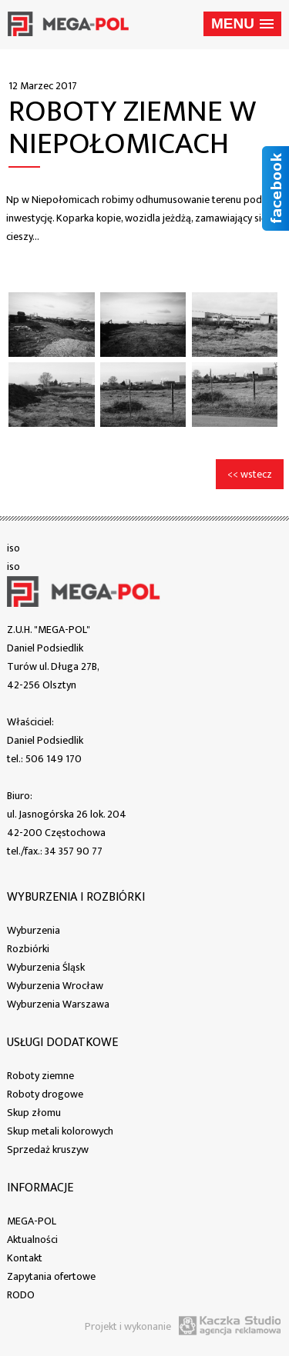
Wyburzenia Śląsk (46, 967)
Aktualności (32, 1239)
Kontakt (24, 1258)
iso (13, 548)
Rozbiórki (28, 949)
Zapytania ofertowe (51, 1276)
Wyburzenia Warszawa (58, 1004)
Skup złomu (34, 1112)
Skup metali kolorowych (60, 1131)
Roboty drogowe (45, 1094)
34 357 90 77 (73, 851)
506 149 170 (53, 759)
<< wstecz (249, 474)
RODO (21, 1295)
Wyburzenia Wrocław (55, 986)
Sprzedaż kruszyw (48, 1149)
